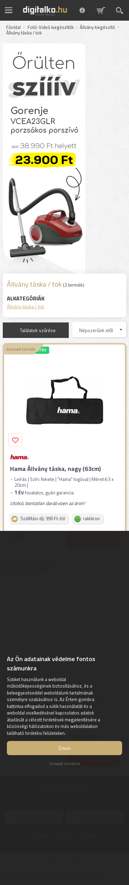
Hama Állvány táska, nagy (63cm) (55, 468)
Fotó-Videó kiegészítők (51, 27)
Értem (64, 748)
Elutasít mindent (65, 763)
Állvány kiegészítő (97, 27)
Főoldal (13, 27)
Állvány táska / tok (25, 306)
